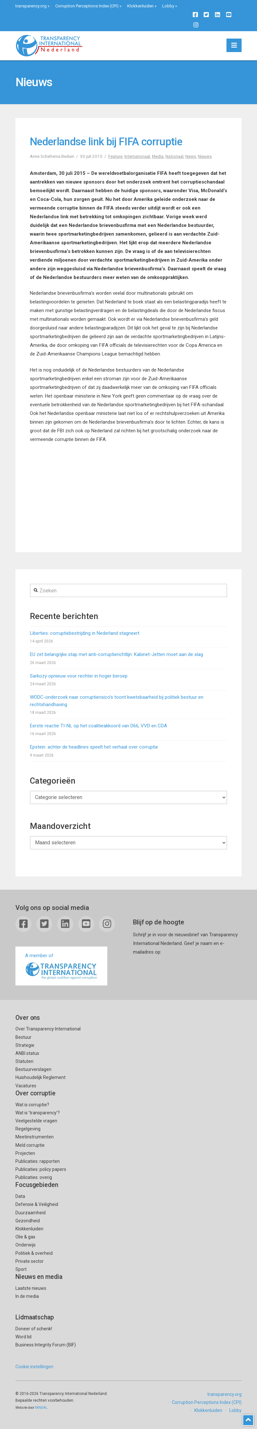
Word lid (23, 1336)
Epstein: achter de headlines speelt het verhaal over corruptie (94, 747)
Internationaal (137, 156)
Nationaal (174, 156)
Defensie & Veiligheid (36, 1204)
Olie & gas (25, 1236)
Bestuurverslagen (33, 1069)
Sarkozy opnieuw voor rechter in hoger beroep (79, 676)
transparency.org (31, 6)
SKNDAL (41, 1407)
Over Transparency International (48, 1028)
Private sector (29, 1261)
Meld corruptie (30, 1145)
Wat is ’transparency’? (37, 1112)
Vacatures (25, 1085)
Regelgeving (27, 1128)
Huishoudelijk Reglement (40, 1077)
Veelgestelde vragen (36, 1120)
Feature (115, 156)
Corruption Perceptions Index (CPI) (87, 6)
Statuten (24, 1061)
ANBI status (27, 1053)
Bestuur (23, 1037)
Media (158, 156)
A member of (61, 967)
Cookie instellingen (34, 1366)
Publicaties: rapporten (37, 1161)
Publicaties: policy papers (40, 1169)
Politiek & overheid (34, 1253)
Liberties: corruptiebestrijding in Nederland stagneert (84, 633)
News (190, 156)
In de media (27, 1296)
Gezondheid (27, 1220)
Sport (21, 1269)
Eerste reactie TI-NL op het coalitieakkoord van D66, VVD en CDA (98, 726)
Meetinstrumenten (34, 1136)
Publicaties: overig (33, 1177)
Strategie (24, 1045)
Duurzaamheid (30, 1212)
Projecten (25, 1153)
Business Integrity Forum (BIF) (45, 1344)
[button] (234, 45)
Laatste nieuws (30, 1288)
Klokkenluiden (140, 6)
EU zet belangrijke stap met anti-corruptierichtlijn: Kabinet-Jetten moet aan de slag (116, 654)
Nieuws (205, 156)
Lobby (168, 6)
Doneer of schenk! (33, 1328)
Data (20, 1196)
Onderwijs (25, 1244)
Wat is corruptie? (32, 1104)
